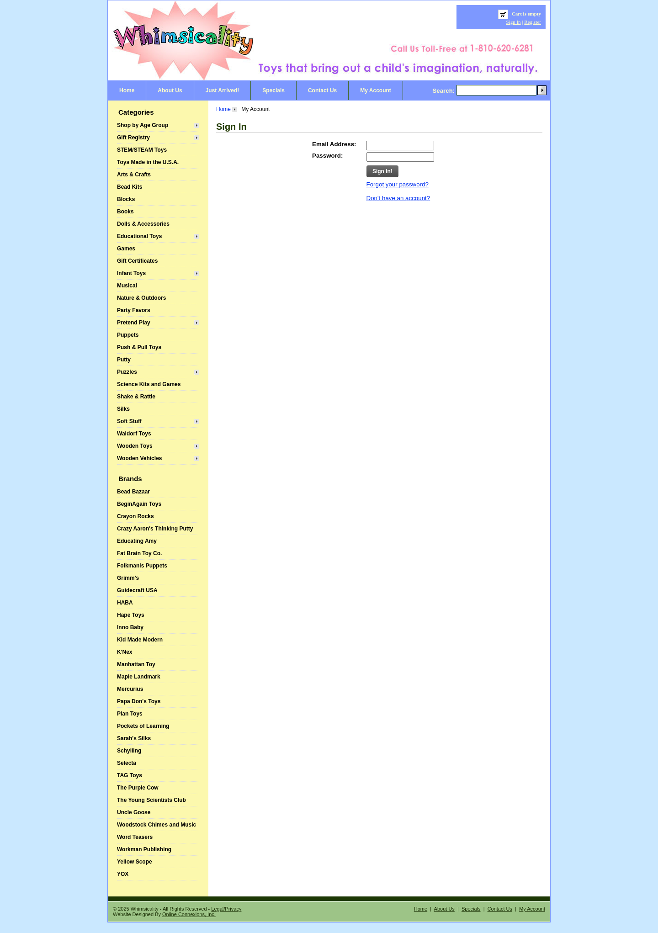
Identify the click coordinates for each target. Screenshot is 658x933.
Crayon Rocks (135, 516)
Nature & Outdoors (141, 298)
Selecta (126, 763)
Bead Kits (129, 187)
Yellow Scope (134, 862)
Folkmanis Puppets (142, 565)
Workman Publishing (144, 849)
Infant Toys (131, 273)
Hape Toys (130, 615)
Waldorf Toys (134, 433)
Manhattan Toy (136, 664)
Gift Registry (133, 137)
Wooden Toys (135, 446)
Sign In (513, 22)
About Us (170, 90)
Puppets (127, 335)
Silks (123, 409)
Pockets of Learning (143, 726)
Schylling (129, 750)
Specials (273, 90)
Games (126, 248)
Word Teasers (135, 837)
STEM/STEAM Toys (142, 150)
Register (532, 22)
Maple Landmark (138, 676)
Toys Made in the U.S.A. (148, 162)
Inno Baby (130, 627)
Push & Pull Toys (139, 347)
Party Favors (133, 310)
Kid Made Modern (140, 639)
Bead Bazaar (133, 491)
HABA (125, 602)
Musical (127, 285)
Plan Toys (130, 713)
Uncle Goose (133, 812)
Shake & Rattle (136, 396)
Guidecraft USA (137, 590)
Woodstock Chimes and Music (156, 825)
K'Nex (125, 652)
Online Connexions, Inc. (189, 914)
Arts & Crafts (134, 174)
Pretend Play (133, 322)
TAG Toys (129, 775)
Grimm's (128, 578)
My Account (375, 90)
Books (125, 211)
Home (126, 90)
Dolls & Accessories (143, 224)
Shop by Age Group (142, 125)
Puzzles (127, 372)
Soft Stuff (129, 421)
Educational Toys (139, 236)
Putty (124, 359)
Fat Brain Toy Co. (139, 553)
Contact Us (322, 90)
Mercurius (130, 689)
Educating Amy (137, 541)
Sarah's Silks (134, 738)
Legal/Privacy (226, 909)
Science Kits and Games (148, 384)
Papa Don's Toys (138, 701)
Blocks (126, 199)
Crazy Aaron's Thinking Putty (155, 528)
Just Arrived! (222, 90)
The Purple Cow (138, 788)
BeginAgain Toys (139, 504)
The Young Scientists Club (151, 800)
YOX (122, 874)
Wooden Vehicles (139, 458)
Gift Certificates (137, 261)
